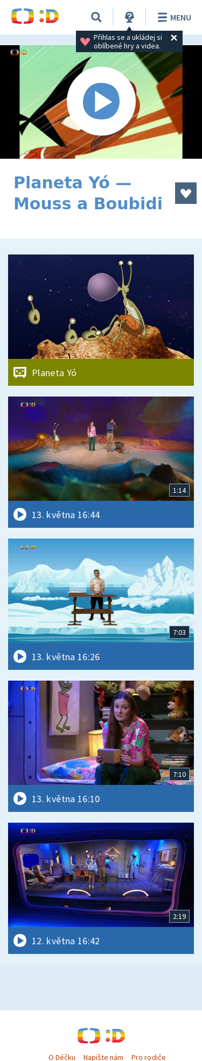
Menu (172, 17)
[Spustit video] (101, 102)
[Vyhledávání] (96, 17)
